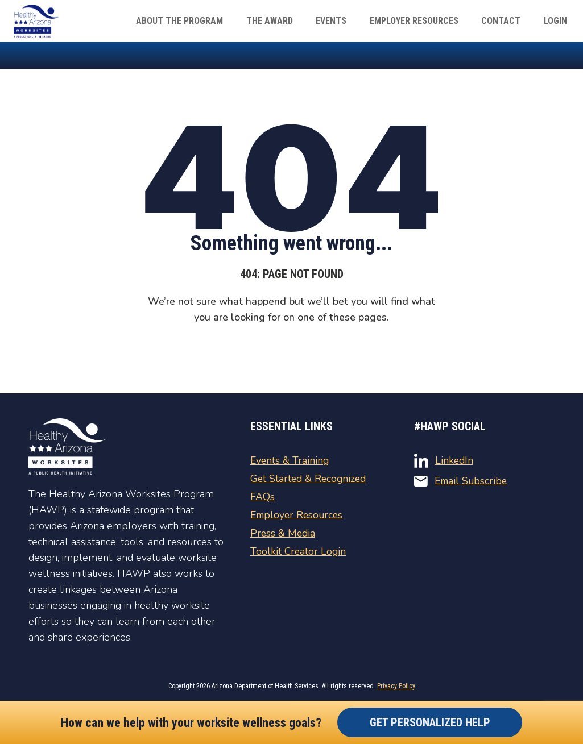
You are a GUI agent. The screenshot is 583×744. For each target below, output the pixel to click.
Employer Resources (426, 20)
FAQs (262, 497)
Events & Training (290, 460)
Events (348, 20)
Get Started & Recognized (310, 478)
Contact (508, 20)
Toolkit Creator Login (299, 551)
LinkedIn (444, 461)
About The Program (206, 20)
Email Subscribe (462, 481)
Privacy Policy (396, 686)
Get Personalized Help (430, 722)
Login (557, 20)
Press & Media (283, 533)
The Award (291, 20)
